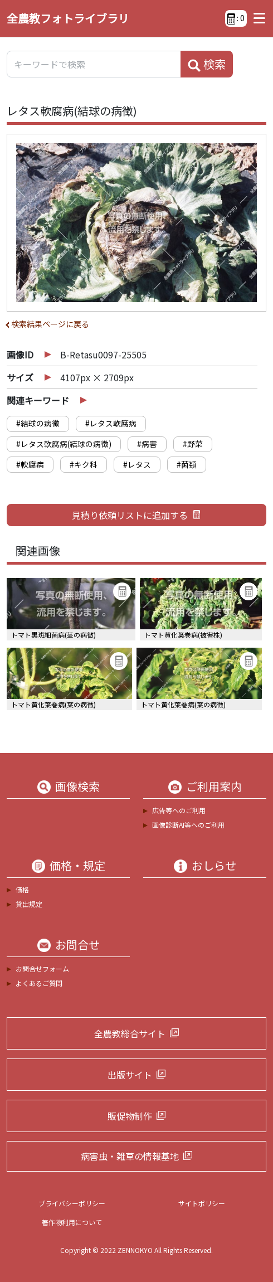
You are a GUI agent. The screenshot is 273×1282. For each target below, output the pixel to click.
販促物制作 (130, 1116)
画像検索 (77, 786)
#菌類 (187, 464)
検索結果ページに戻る (50, 323)
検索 (207, 64)
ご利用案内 (214, 786)
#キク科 (84, 464)
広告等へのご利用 (179, 810)
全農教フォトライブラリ (68, 18)
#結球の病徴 (38, 423)
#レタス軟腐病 (110, 423)
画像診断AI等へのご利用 (188, 824)
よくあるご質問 (39, 983)
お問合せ (77, 944)
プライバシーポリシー (71, 1203)
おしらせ (214, 865)
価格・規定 (77, 865)
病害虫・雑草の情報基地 (130, 1156)
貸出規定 (29, 904)
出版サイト (130, 1074)
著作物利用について (72, 1222)
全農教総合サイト (129, 1033)
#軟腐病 (30, 464)
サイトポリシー (201, 1203)
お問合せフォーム (42, 968)
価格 (22, 889)
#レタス (137, 464)
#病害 (147, 443)
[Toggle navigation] (256, 18)
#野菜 (193, 443)
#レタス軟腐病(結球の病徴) (63, 443)
